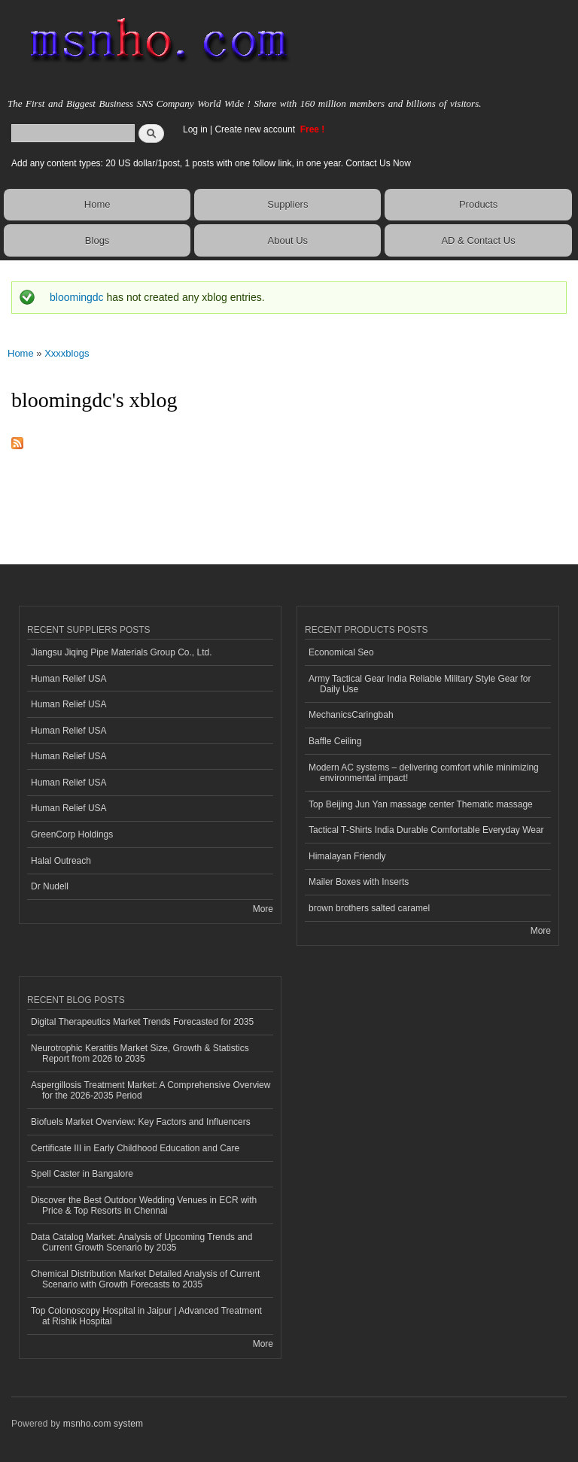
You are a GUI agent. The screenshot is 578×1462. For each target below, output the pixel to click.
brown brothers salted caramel (369, 908)
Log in (195, 129)
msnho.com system (103, 1423)
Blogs (97, 240)
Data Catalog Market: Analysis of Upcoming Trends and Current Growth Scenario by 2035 (141, 1242)
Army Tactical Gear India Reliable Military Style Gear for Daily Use (420, 684)
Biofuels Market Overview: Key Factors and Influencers (141, 1122)
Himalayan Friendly (347, 856)
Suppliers (287, 204)
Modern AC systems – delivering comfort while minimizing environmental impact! (424, 772)
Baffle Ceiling (335, 741)
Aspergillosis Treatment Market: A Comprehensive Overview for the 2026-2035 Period (150, 1090)
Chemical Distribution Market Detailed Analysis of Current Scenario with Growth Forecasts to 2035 (145, 1279)
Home (97, 204)
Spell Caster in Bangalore (82, 1174)
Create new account (255, 129)
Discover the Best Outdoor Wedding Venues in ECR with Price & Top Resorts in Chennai (144, 1205)
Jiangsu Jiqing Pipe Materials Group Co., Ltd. (121, 652)
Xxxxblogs (66, 353)
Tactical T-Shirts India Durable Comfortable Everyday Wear (426, 830)
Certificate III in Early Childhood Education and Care (135, 1148)
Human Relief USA (69, 678)
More (263, 909)
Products (478, 204)
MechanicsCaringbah (351, 715)
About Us (288, 240)
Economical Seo (341, 652)
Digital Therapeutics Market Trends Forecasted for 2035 (142, 1022)
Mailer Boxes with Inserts (359, 882)
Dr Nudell (49, 886)
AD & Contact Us (478, 240)
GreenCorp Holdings (72, 834)
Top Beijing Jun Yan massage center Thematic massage (421, 804)
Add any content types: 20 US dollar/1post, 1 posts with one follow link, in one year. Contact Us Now (211, 163)
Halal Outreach (61, 861)
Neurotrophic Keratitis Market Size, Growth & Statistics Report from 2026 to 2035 (140, 1053)
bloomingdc (77, 297)
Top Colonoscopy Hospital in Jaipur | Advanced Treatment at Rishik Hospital (146, 1316)
